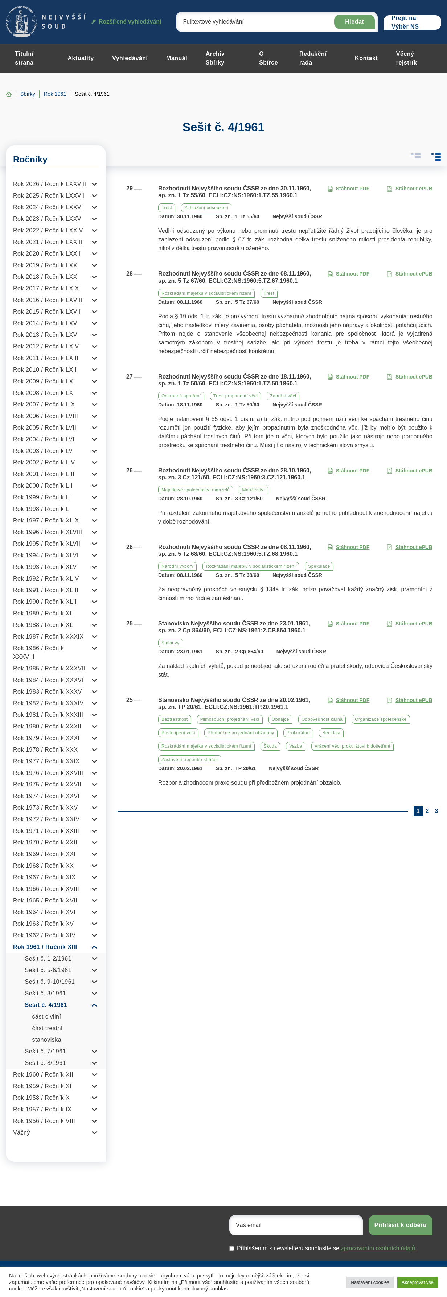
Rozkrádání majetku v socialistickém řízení (206, 293)
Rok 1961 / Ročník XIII (45, 947)
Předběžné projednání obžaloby (241, 732)
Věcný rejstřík (406, 58)
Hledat (354, 21)
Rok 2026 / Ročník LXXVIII (50, 184)
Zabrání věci (283, 395)
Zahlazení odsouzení (206, 207)
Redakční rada (313, 58)
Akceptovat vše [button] (418, 1282)
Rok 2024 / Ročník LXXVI (48, 207)
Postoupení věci (178, 732)
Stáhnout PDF (348, 189)
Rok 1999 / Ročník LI (42, 497)
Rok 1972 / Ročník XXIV (46, 819)
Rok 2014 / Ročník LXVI (46, 323)
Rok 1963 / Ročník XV (43, 924)
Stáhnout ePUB (409, 189)
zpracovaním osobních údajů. (379, 1248)
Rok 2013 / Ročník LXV (45, 335)
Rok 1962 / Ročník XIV (44, 935)
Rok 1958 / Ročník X (41, 1098)
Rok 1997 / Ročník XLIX (46, 520)
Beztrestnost (174, 719)
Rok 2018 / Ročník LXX (45, 277)
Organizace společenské (380, 719)
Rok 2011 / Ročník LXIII (45, 358)
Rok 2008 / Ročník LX (43, 393)
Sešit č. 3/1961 (45, 993)
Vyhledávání (130, 58)
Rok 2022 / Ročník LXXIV (48, 230)
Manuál (176, 58)
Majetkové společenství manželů (195, 489)
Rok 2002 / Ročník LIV (44, 462)
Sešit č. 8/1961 (45, 1063)
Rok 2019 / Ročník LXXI (46, 265)
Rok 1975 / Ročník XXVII (47, 784)
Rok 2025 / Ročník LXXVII (49, 196)
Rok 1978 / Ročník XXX (45, 750)
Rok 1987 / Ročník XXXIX (48, 636)
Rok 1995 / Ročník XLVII (47, 544)
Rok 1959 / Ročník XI (42, 1086)
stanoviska (47, 1040)
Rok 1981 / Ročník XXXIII (48, 715)
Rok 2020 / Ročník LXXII (47, 254)
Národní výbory (177, 566)
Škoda (270, 746)
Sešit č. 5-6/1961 (48, 970)
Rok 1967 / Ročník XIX (44, 877)
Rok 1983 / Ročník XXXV (47, 692)
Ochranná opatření (181, 395)
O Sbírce (268, 58)
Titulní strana (24, 58)
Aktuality (80, 58)
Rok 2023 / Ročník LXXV (47, 219)
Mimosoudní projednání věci (229, 719)
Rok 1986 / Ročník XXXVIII (38, 652)
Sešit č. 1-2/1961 (48, 958)
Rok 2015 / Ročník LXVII (47, 312)
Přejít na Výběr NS (405, 22)
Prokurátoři (298, 732)
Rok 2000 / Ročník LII (43, 486)
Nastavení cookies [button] (370, 1282)
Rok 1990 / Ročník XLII (45, 602)
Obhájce (280, 719)
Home (9, 94)
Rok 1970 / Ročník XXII (45, 842)
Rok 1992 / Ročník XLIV (46, 578)
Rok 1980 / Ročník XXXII (47, 726)
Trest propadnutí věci (235, 395)
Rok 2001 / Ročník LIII (43, 474)
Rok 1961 (55, 94)
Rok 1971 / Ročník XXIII (46, 831)
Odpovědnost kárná (322, 719)
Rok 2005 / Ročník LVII (44, 428)
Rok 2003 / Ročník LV (43, 451)
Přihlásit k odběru (400, 1225)
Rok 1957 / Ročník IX (42, 1109)
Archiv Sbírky (215, 58)
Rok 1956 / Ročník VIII (44, 1121)
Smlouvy (170, 642)
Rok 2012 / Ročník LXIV (46, 346)
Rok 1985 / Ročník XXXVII (49, 668)
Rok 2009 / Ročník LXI (44, 381)
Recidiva (331, 732)
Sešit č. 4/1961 (46, 1005)
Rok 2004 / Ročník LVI (43, 439)
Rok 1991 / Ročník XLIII (45, 590)
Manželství (253, 489)
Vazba (295, 746)
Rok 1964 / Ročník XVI (44, 912)
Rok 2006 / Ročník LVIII (45, 416)
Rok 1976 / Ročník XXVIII (48, 773)
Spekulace (319, 566)
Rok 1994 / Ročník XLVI (46, 555)
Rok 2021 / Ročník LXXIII (48, 242)
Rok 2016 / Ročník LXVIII (48, 300)
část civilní (46, 1016)
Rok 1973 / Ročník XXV (45, 808)
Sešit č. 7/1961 (45, 1051)
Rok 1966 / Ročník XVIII (46, 889)
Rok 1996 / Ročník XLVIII (47, 532)
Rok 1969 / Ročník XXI (44, 854)
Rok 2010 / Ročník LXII (45, 370)
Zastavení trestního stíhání (189, 759)
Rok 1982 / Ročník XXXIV (48, 703)
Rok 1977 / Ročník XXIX (46, 761)
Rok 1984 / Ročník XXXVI (48, 680)
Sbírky (27, 94)
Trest (166, 207)
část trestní (47, 1028)
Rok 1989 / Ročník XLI (44, 613)
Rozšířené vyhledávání (126, 21)
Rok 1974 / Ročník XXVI (46, 796)
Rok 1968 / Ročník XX (43, 866)
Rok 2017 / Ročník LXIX (46, 288)
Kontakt (366, 58)
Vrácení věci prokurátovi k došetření (352, 746)
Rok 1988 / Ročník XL (43, 625)
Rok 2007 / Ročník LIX (44, 404)
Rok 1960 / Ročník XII (43, 1074)
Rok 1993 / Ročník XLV (45, 567)
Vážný (21, 1132)
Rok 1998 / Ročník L (41, 509)
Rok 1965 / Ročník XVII (45, 900)
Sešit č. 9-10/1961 (50, 982)
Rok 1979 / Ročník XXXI (46, 738)
